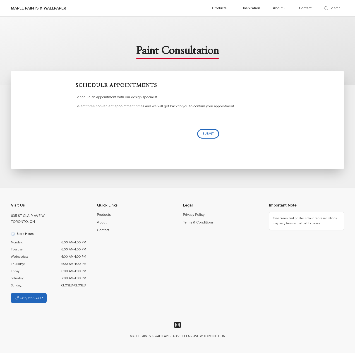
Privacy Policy (194, 214)
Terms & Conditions (198, 222)
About (279, 8)
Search (332, 8)
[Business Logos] (38, 8)
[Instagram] (177, 325)
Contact (305, 8)
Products (221, 8)
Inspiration (251, 8)
